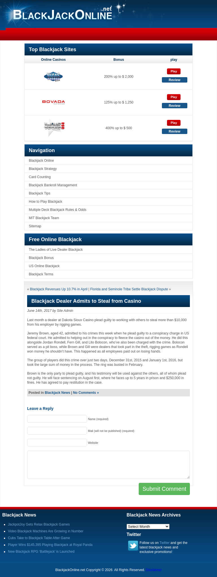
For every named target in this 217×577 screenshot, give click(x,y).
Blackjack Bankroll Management (53, 185)
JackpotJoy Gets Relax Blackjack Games (39, 524)
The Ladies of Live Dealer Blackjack (56, 250)
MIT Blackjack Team (44, 218)
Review (174, 80)
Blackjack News (57, 393)
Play (174, 71)
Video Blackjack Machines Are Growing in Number (45, 531)
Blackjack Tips (39, 193)
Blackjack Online (41, 161)
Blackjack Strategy (43, 169)
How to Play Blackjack (45, 202)
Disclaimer (154, 570)
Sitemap (35, 226)
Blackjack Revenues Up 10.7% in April (58, 289)
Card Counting (40, 177)
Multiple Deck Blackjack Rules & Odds (57, 210)
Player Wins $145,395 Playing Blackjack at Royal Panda (50, 545)
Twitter (165, 543)
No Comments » (86, 393)
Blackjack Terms (41, 274)
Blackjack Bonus (41, 258)
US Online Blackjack (44, 266)
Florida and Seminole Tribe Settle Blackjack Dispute (129, 289)
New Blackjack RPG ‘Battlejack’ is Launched (41, 552)
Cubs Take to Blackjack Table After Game (39, 538)
